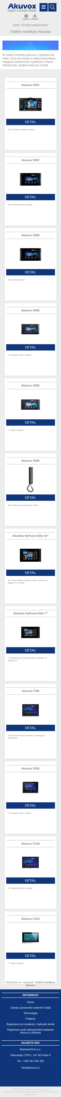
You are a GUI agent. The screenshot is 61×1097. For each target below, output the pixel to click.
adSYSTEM (30, 1094)
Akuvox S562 (30, 385)
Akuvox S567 (30, 160)
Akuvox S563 (30, 310)
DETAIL (30, 122)
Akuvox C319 (30, 843)
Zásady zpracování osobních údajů (30, 1007)
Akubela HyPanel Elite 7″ (30, 613)
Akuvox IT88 (30, 691)
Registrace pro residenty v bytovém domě (30, 1024)
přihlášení (34, 17)
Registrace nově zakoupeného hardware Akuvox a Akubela (30, 1031)
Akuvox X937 (30, 85)
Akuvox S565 (30, 235)
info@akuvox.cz (30, 1067)
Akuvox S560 (30, 460)
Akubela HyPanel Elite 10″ (30, 535)
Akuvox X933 (30, 768)
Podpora (30, 1018)
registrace (26, 17)
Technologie (30, 1013)
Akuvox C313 (30, 918)
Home (16, 25)
